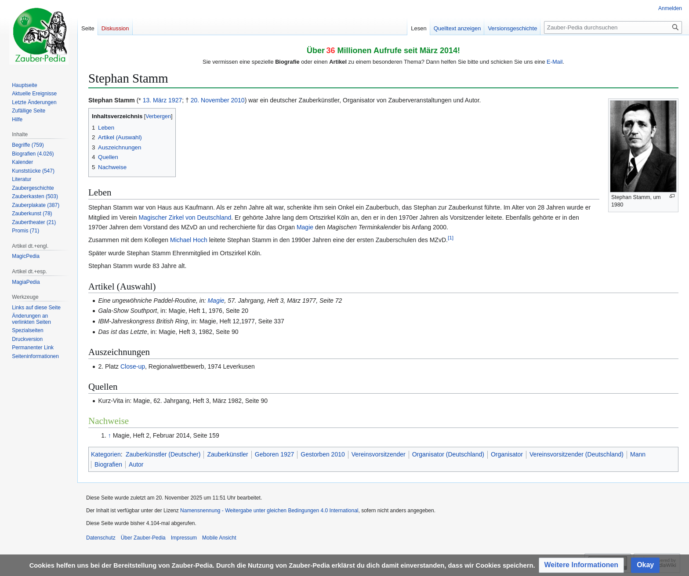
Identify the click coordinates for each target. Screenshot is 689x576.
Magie (305, 227)
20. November (210, 100)
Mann (637, 454)
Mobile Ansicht (219, 538)
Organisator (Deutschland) (448, 454)
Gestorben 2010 (322, 454)
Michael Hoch (188, 239)
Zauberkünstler (227, 454)
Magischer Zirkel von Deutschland (184, 217)
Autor (136, 464)
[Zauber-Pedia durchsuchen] (613, 27)
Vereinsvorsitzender (379, 454)
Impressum (184, 538)
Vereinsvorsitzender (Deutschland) (576, 454)
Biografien (108, 464)
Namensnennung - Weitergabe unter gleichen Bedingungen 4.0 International (269, 510)
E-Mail (554, 61)
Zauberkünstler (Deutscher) (163, 454)
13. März (155, 100)
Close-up (132, 366)
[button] (581, 565)
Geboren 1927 (274, 454)
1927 (175, 100)
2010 (238, 100)
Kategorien (106, 454)
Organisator (507, 454)
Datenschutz (101, 538)
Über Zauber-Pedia (143, 538)
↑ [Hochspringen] (109, 435)
